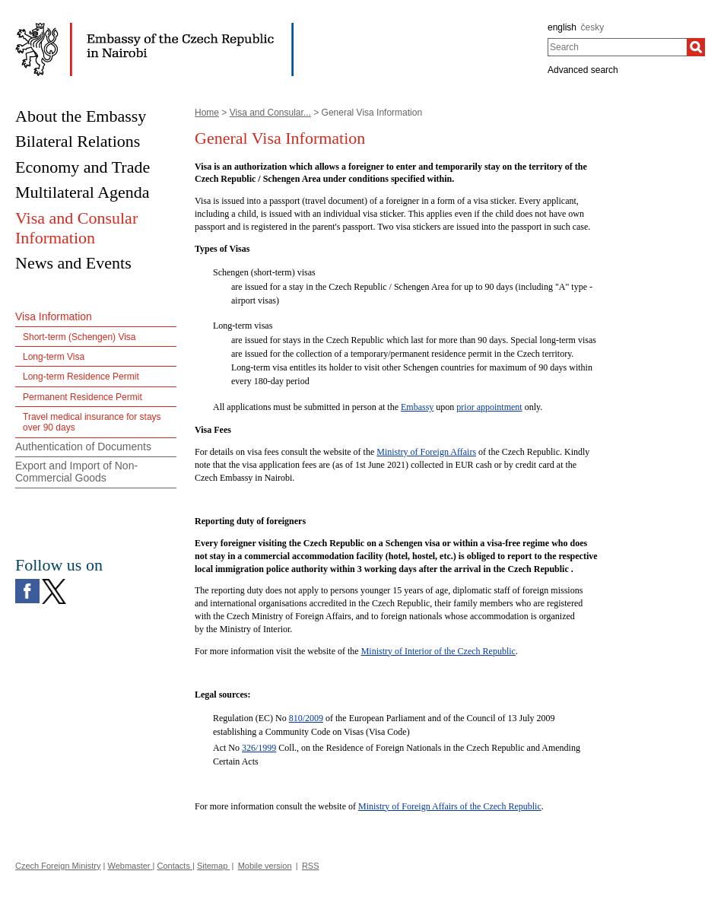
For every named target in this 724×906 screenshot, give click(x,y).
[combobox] (617, 47)
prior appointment (489, 407)
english (562, 27)
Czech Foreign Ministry (57, 865)
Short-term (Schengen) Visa (79, 337)
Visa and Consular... (270, 112)
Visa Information (53, 316)
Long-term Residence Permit (81, 376)
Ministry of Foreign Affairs (426, 452)
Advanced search (583, 70)
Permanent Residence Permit (82, 397)
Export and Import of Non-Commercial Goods (76, 472)
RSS (310, 865)
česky (593, 27)
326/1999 (259, 747)
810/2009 (306, 718)
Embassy (417, 407)
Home (207, 112)
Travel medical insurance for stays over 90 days (92, 422)
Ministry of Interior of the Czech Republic (438, 651)
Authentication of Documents (83, 446)
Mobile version (265, 865)
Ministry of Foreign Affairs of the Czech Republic (449, 806)
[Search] (696, 47)
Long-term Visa (53, 356)
